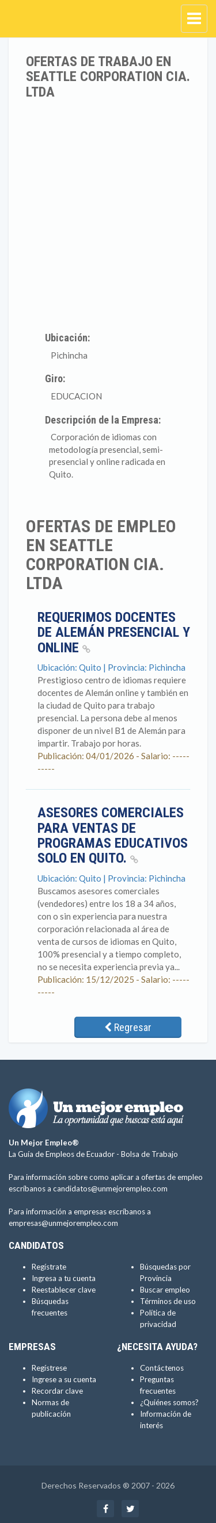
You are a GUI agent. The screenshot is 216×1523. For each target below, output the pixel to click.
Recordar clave (57, 1390)
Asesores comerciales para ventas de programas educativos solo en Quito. (112, 835)
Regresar (127, 1027)
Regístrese (49, 1367)
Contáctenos (162, 1367)
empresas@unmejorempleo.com (63, 1223)
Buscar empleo (165, 1289)
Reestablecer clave (64, 1289)
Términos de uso (168, 1301)
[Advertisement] (108, 213)
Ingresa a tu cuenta (64, 1278)
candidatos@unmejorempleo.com (110, 1188)
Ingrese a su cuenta (64, 1379)
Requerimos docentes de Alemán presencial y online (113, 632)
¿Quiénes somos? (169, 1402)
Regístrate (49, 1266)
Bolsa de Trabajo (149, 1154)
